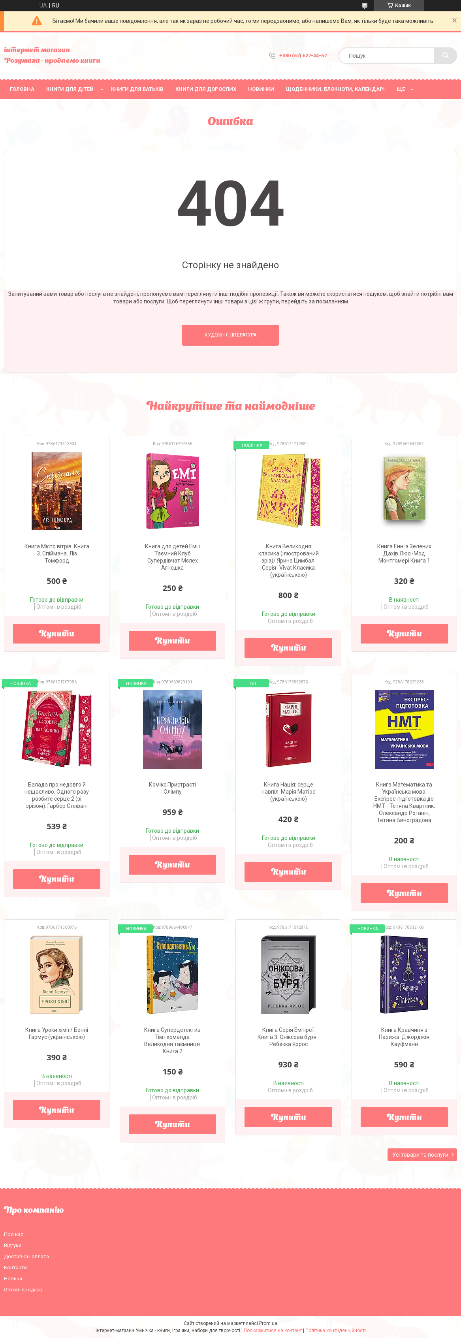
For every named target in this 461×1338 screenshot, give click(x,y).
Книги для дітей (70, 89)
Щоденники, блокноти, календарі (335, 89)
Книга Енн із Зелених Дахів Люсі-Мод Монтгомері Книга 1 (404, 553)
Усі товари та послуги (420, 1155)
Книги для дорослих (205, 89)
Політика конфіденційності (335, 1330)
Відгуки (12, 1245)
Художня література (230, 335)
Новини (13, 1279)
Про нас (13, 1234)
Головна (22, 89)
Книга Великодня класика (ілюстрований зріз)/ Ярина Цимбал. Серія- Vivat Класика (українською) (288, 560)
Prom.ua (268, 1323)
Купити (56, 634)
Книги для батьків (137, 89)
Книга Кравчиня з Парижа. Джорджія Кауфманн (404, 1037)
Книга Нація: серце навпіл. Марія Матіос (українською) (288, 791)
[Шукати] (445, 55)
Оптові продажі (23, 1290)
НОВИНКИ (261, 89)
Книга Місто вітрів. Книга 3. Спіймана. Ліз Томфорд (56, 553)
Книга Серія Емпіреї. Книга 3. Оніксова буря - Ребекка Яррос (289, 1037)
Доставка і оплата (26, 1256)
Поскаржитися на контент (273, 1330)
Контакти (15, 1267)
